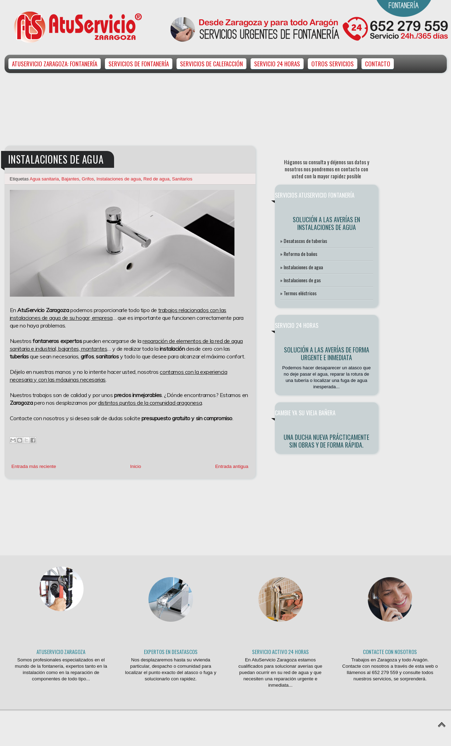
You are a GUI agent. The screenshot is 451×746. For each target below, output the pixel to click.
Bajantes (70, 178)
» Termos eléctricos (298, 293)
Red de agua (156, 178)
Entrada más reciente (34, 466)
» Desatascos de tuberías (303, 240)
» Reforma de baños (298, 253)
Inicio (135, 466)
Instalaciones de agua (119, 178)
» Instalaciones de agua (301, 267)
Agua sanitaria (44, 178)
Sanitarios (182, 178)
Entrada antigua (231, 466)
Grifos (88, 178)
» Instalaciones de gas (300, 280)
